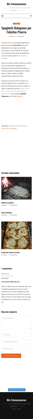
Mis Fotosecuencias (16, 4)
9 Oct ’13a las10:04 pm (7, 276)
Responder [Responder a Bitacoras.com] (5, 278)
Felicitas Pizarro (16, 96)
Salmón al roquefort (7, 203)
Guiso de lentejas (6, 212)
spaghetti (13, 128)
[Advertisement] (16, 153)
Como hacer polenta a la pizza (10, 252)
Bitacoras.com (5, 274)
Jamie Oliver (5, 128)
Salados (16, 24)
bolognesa (12, 126)
